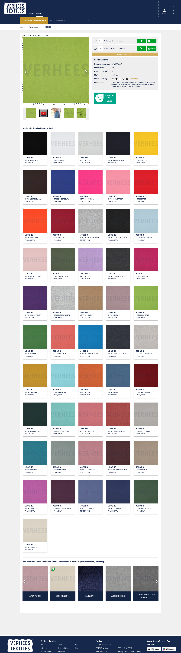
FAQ (76, 645)
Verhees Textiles (15, 8)
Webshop (39, 14)
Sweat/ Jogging (34, 27)
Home (31, 14)
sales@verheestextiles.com (129, 652)
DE (173, 7)
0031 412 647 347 (125, 648)
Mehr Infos (134, 79)
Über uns (44, 648)
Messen (61, 652)
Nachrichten (46, 652)
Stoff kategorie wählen (34, 20)
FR (173, 14)
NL (173, 3)
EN (173, 10)
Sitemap (78, 648)
